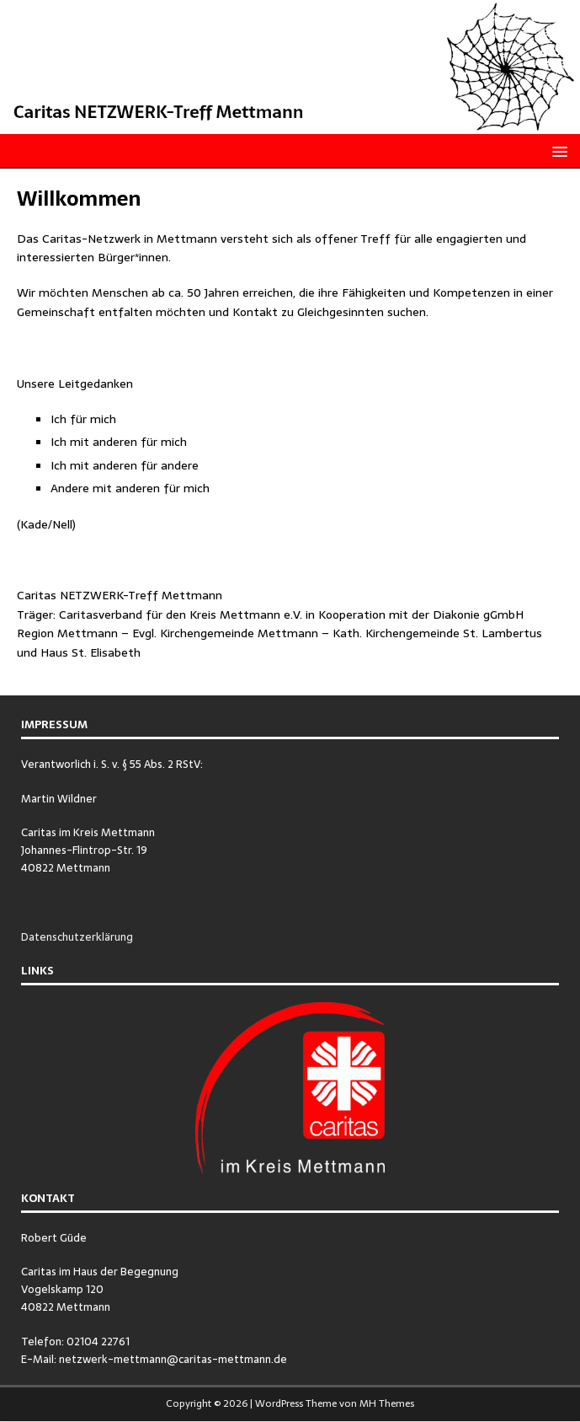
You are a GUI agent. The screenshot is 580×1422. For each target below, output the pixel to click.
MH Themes (386, 1403)
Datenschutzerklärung (77, 937)
